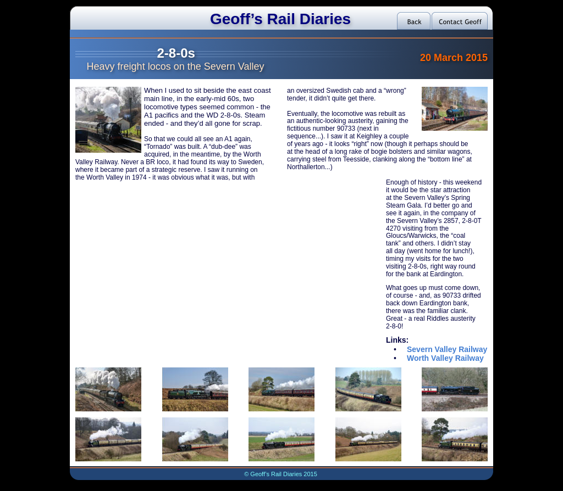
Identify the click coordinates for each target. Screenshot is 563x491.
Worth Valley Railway (445, 358)
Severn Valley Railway (447, 349)
